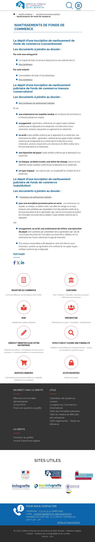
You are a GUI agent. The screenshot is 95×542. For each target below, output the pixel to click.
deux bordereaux (26, 64)
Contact (29, 534)
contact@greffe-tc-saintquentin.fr (52, 514)
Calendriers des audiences (62, 398)
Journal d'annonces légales (26, 440)
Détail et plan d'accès (69, 522)
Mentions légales (74, 531)
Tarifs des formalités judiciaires (65, 411)
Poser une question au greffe (27, 408)
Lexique (53, 401)
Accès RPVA (19, 404)
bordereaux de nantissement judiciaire (35, 197)
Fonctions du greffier (23, 437)
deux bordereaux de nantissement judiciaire (37, 103)
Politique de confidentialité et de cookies (52, 534)
